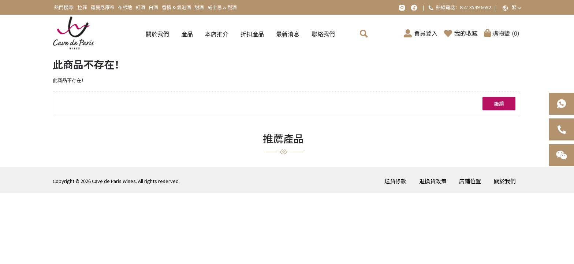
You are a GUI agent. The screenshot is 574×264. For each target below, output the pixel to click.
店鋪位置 (470, 181)
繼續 (499, 103)
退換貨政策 (433, 181)
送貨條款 (395, 181)
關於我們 (505, 181)
